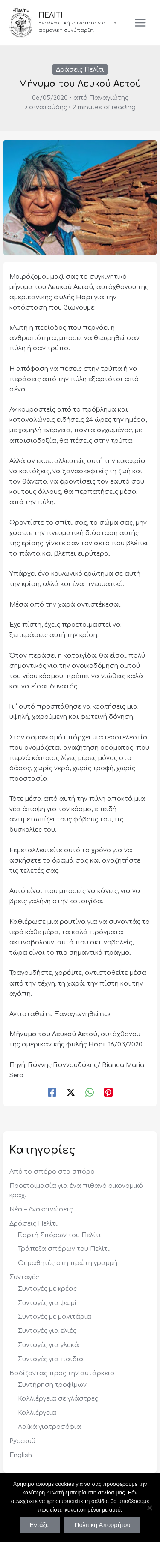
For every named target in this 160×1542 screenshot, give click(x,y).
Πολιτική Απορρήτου (103, 1524)
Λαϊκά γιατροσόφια (49, 1426)
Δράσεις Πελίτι (80, 69)
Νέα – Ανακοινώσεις (41, 1209)
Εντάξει (40, 1524)
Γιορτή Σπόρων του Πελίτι (59, 1235)
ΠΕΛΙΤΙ (50, 15)
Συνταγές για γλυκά (48, 1344)
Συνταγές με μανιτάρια (54, 1316)
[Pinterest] (108, 1092)
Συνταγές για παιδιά (51, 1359)
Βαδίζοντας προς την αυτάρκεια (62, 1373)
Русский (22, 1440)
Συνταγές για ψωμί (47, 1302)
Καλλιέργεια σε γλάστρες (58, 1398)
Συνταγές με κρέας (47, 1288)
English (20, 1455)
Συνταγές (24, 1277)
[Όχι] (149, 1507)
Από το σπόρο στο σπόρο (52, 1171)
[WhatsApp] (89, 1092)
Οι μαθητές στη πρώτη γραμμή (67, 1262)
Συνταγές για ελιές (47, 1330)
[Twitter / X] (71, 1092)
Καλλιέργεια (37, 1412)
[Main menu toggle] (140, 23)
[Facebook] (52, 1092)
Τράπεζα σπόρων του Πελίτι (64, 1248)
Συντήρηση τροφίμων (52, 1384)
